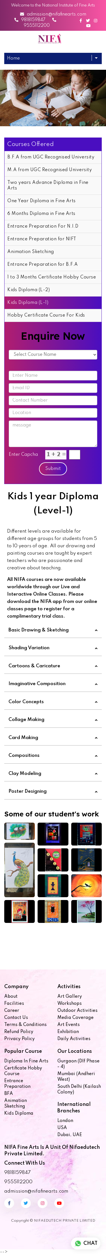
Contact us (16, 1018)
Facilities (14, 1003)
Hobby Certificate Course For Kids (46, 315)
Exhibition (68, 1032)
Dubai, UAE (69, 1135)
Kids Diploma (18, 1113)
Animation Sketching (30, 252)
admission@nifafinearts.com (53, 14)
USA (62, 1128)
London (65, 1121)
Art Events (68, 1025)
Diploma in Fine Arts (26, 1061)
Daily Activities (73, 1039)
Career (11, 1010)
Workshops (69, 1003)
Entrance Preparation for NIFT (41, 239)
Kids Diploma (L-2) (28, 290)
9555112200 (18, 1182)
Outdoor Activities (77, 1010)
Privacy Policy (19, 1039)
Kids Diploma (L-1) (27, 302)
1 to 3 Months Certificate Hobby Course (51, 277)
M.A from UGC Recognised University (49, 170)
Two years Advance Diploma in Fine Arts (47, 185)
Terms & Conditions (25, 1025)
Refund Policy (18, 1032)
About (11, 996)
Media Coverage (75, 1018)
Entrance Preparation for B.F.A (42, 264)
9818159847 (30, 20)
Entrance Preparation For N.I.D (42, 226)
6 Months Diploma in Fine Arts (41, 214)
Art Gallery (69, 996)
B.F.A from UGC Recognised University (50, 157)
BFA (8, 1093)
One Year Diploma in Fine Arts (41, 201)
